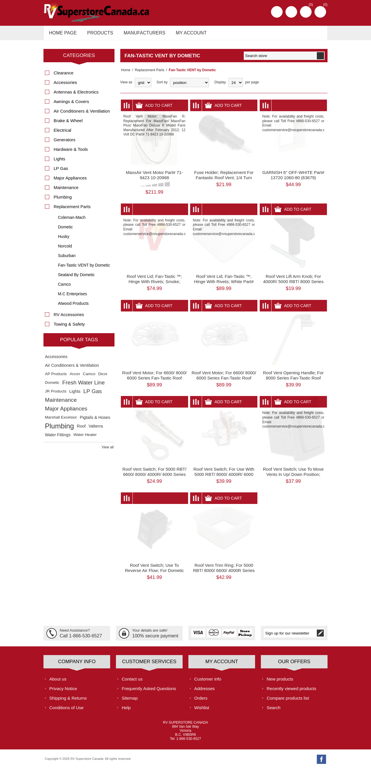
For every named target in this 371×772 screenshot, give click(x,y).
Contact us (132, 681)
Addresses (204, 691)
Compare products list (288, 700)
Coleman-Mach (72, 220)
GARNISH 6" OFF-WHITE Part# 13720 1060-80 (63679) (293, 178)
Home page (62, 34)
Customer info (207, 681)
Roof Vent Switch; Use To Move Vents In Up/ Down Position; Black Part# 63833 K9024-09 (293, 477)
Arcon (75, 377)
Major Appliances (70, 181)
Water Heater (85, 438)
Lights (59, 161)
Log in (291, 12)
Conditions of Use (66, 710)
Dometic (65, 230)
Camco (64, 287)
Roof (81, 429)
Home (125, 73)
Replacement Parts (148, 73)
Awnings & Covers (71, 104)
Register (277, 12)
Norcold (65, 249)
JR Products (55, 394)
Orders (201, 700)
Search (274, 710)
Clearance (63, 76)
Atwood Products (73, 306)
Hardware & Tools (71, 152)
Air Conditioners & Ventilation (82, 114)
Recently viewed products (291, 691)
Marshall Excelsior (61, 420)
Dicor (103, 377)
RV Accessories (69, 317)
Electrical (62, 133)
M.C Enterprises (72, 297)
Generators (64, 142)
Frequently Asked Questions (149, 691)
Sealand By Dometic (76, 278)
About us (57, 681)
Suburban (67, 258)
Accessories (65, 85)
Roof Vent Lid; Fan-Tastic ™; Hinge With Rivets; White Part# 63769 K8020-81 (224, 284)
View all (108, 450)
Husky (63, 239)
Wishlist (201, 710)
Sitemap (130, 700)
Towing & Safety (69, 327)
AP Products (56, 377)
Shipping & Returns (68, 700)
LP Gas (61, 171)
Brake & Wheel (68, 123)
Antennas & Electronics (76, 95)
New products (280, 681)
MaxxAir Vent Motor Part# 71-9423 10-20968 (154, 178)
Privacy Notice (63, 691)
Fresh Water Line (83, 386)
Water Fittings (57, 438)
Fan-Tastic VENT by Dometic (84, 268)
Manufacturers (141, 34)
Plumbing (63, 200)
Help (126, 710)
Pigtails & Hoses (95, 420)
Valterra (95, 429)
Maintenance (66, 190)
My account (186, 34)
